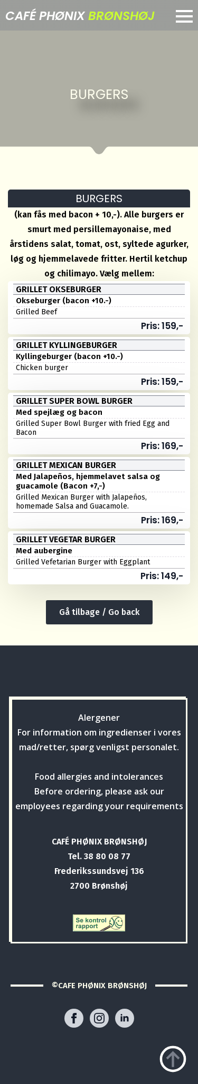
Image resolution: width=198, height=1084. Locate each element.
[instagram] (99, 1018)
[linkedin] (124, 1018)
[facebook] (73, 1018)
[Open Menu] (184, 16)
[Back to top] (172, 1059)
